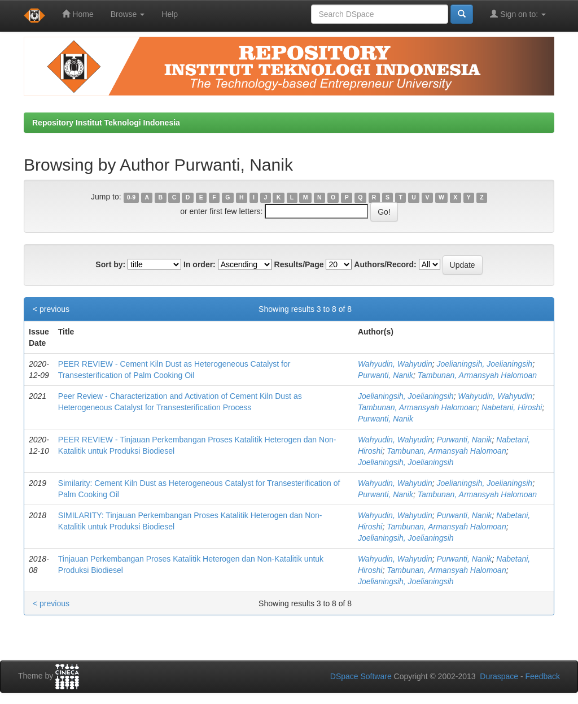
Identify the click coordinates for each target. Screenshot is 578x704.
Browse (128, 14)
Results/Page (299, 264)
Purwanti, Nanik (385, 375)
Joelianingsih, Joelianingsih (484, 363)
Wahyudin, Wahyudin (395, 363)
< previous (51, 309)
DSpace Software (361, 676)
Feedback (543, 676)
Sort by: (110, 264)
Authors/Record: (385, 264)
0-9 (131, 197)
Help (169, 14)
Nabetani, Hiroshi (511, 407)
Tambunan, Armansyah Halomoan (477, 375)
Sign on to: (518, 14)
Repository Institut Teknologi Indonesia (106, 122)
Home (77, 14)
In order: (199, 264)
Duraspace (499, 676)
